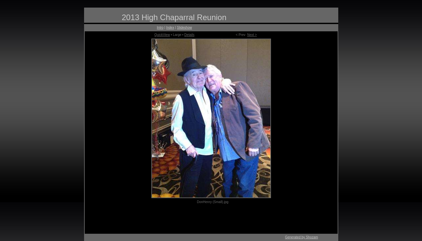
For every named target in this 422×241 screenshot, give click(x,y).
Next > (252, 35)
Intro (160, 27)
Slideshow (184, 27)
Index (170, 27)
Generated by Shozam (301, 237)
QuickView (162, 35)
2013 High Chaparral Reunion (174, 17)
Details (189, 35)
